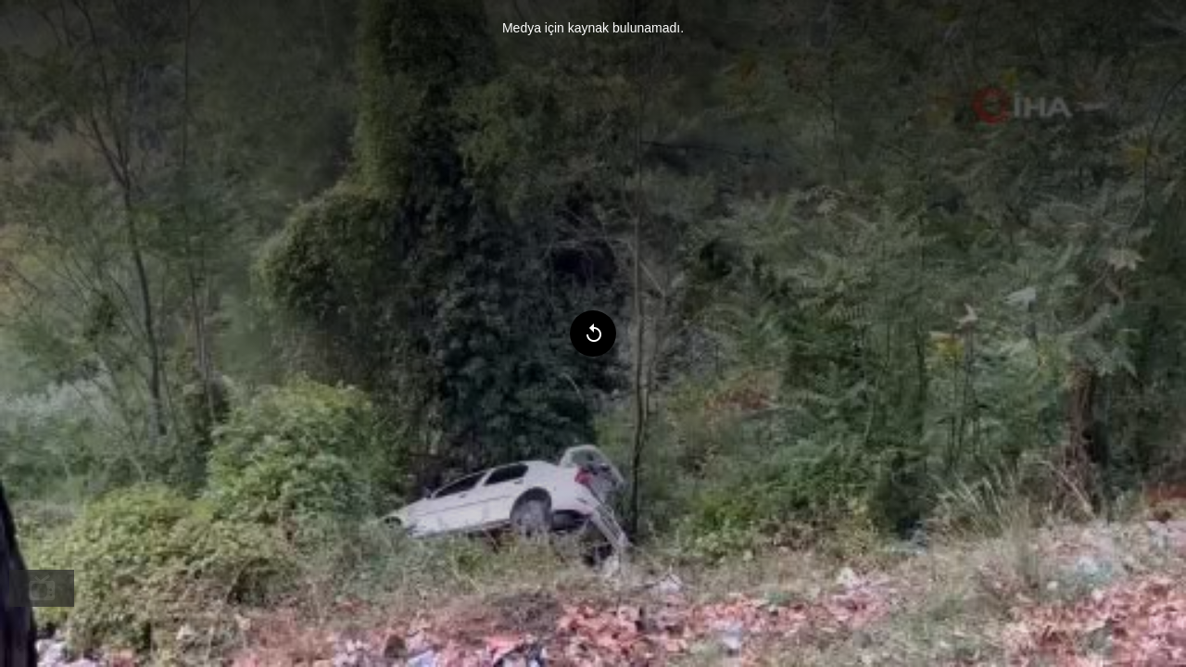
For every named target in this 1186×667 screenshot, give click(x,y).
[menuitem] (41, 588)
